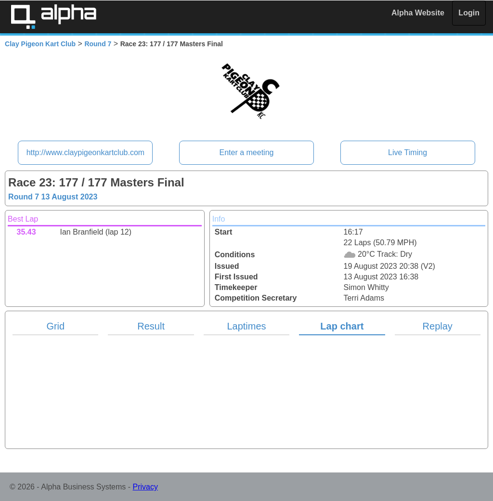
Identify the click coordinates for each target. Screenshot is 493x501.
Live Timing (407, 152)
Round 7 (97, 44)
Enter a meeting (247, 152)
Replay (438, 326)
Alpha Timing (53, 16)
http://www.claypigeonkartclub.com (85, 152)
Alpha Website (417, 13)
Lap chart (341, 326)
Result (151, 326)
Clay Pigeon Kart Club (40, 44)
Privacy (145, 487)
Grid (55, 326)
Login (469, 13)
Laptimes (246, 326)
